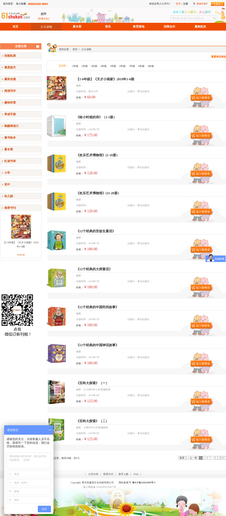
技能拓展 (10, 55)
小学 (7, 172)
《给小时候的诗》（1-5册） (96, 117)
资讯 (108, 26)
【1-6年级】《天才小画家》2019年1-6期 (20, 244)
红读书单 (10, 161)
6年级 (122, 66)
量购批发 (200, 26)
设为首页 (8, 3)
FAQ (136, 474)
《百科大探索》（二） (92, 421)
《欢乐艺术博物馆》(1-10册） (97, 155)
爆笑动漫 (10, 79)
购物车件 (202, 3)
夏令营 (77, 26)
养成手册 (10, 114)
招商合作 (169, 26)
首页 (15, 26)
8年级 (141, 66)
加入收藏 (21, 3)
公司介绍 (93, 474)
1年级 (75, 66)
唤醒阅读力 (11, 126)
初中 (7, 184)
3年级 (94, 66)
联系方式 (108, 474)
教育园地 (138, 26)
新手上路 (123, 474)
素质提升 (10, 67)
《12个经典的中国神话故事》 (97, 345)
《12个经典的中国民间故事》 (97, 307)
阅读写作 (10, 90)
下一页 (212, 457)
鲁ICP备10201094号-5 (144, 482)
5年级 (113, 66)
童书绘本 (10, 137)
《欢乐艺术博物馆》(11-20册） (98, 193)
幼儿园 (8, 196)
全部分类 (21, 46)
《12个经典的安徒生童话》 (95, 231)
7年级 (132, 66)
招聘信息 (15, 34)
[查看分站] (43, 18)
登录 (178, 3)
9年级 (151, 66)
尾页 (221, 457)
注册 (185, 3)
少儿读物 (46, 26)
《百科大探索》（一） (92, 383)
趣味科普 (10, 102)
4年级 (103, 66)
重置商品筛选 (218, 56)
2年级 (85, 66)
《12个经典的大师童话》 (94, 269)
